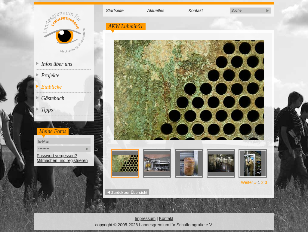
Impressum (145, 218)
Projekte (50, 75)
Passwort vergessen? (57, 155)
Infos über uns (56, 64)
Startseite (115, 10)
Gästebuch (52, 98)
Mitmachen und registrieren (62, 160)
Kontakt (196, 10)
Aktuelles (155, 10)
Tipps (47, 110)
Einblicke (51, 87)
